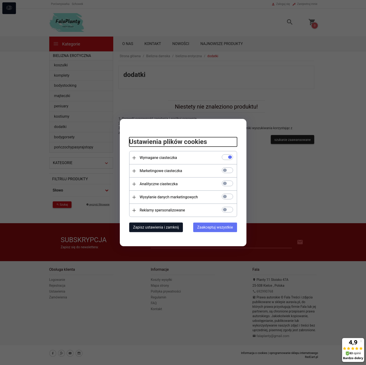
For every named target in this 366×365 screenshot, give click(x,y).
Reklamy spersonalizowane (162, 210)
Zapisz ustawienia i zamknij (156, 227)
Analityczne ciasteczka (159, 184)
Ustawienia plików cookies (168, 142)
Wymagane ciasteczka (158, 157)
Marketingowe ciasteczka (161, 171)
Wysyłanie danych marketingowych (169, 197)
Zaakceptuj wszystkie (215, 227)
